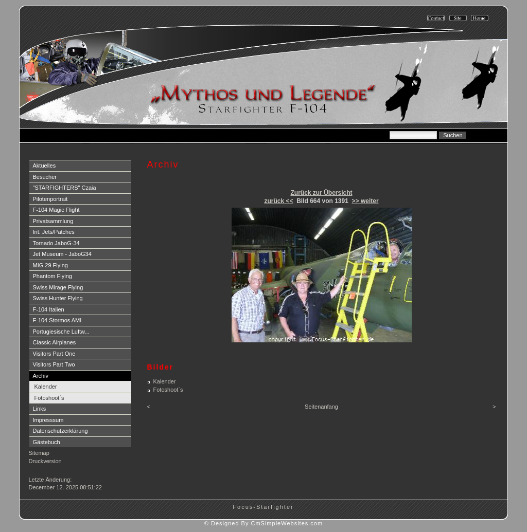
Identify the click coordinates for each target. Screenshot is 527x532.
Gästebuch (46, 442)
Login (36, 471)
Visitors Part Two (54, 364)
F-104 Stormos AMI (57, 320)
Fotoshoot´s (49, 398)
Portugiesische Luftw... (61, 331)
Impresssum (48, 420)
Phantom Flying (52, 276)
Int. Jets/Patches (54, 232)
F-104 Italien (48, 309)
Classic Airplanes (54, 342)
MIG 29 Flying (50, 265)
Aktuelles (44, 165)
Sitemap (39, 453)
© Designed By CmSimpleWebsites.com (263, 523)
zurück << (278, 201)
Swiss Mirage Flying (58, 287)
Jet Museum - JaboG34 (62, 254)
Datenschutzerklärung (60, 431)
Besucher (45, 177)
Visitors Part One (54, 354)
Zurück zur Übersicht (321, 192)
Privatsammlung (53, 221)
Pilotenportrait (50, 199)
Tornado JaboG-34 (56, 243)
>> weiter (365, 201)
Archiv (41, 376)
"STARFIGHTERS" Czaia (64, 188)
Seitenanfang (321, 406)
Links (39, 409)
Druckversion (45, 461)
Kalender (45, 386)
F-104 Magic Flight (56, 210)
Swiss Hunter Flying (58, 298)
